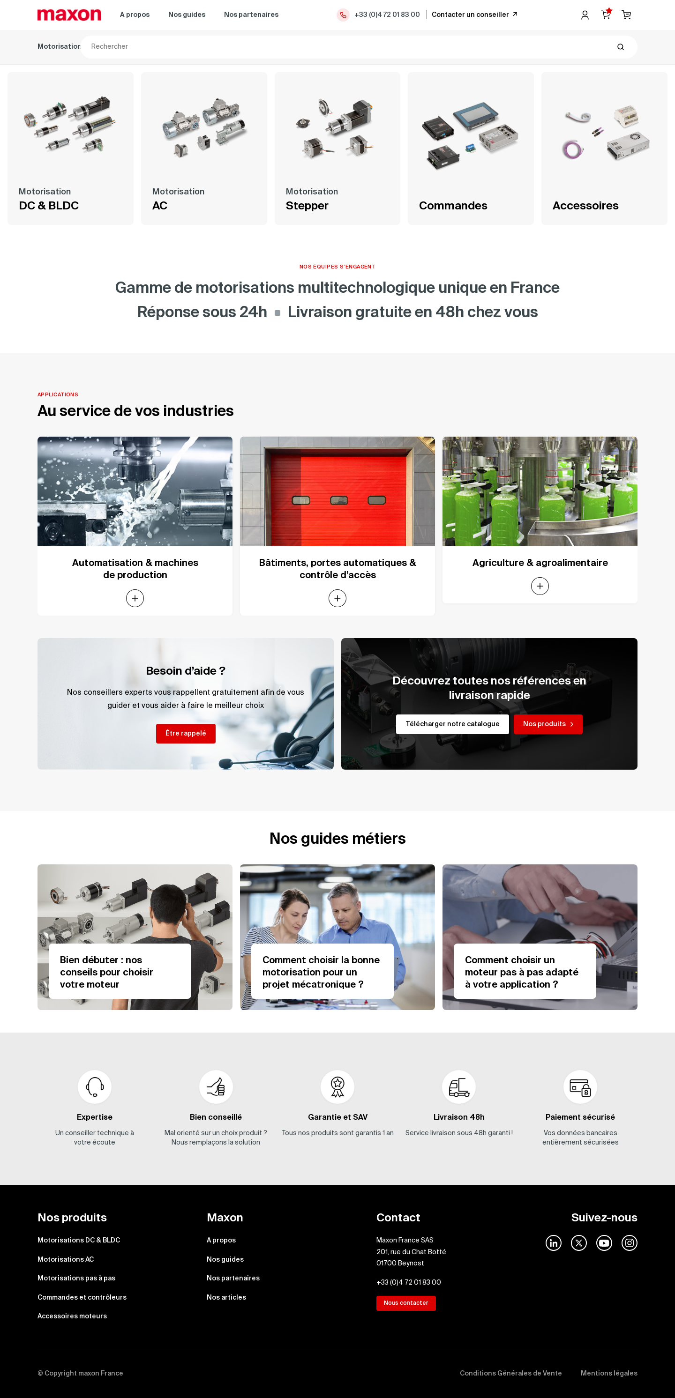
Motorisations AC (161, 47)
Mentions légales (609, 1373)
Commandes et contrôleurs (340, 47)
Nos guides (186, 15)
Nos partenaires (251, 15)
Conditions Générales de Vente (511, 1373)
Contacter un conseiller (475, 14)
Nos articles (226, 1297)
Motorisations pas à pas (242, 47)
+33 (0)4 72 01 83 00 (378, 14)
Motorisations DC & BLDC (79, 47)
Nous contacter (406, 1303)
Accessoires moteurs (434, 47)
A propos (135, 15)
